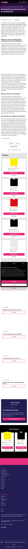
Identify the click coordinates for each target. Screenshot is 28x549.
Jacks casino (3, 479)
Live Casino (3, 500)
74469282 (10, 524)
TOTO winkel (3, 505)
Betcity (2, 485)
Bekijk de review (14, 175)
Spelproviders (3, 496)
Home (5, 6)
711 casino (3, 480)
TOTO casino (3, 486)
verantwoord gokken (4, 521)
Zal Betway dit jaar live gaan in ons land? (11, 309)
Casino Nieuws (8, 6)
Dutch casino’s (3, 503)
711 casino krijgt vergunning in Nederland (11, 334)
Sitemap (2, 511)
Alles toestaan (14, 281)
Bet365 (2, 488)
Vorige (17, 143)
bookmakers (24, 133)
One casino (3, 483)
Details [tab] (14, 263)
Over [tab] (23, 263)
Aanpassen (14, 284)
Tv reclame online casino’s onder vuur (11, 358)
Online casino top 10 (4, 473)
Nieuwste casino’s (4, 470)
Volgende (11, 143)
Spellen (2, 497)
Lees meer (14, 288)
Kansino (2, 477)
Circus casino (3, 476)
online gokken (15, 101)
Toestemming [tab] (5, 263)
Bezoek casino (13, 173)
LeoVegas (2, 482)
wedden (2, 31)
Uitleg (2, 502)
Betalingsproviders (4, 499)
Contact (14, 544)
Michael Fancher (17, 19)
